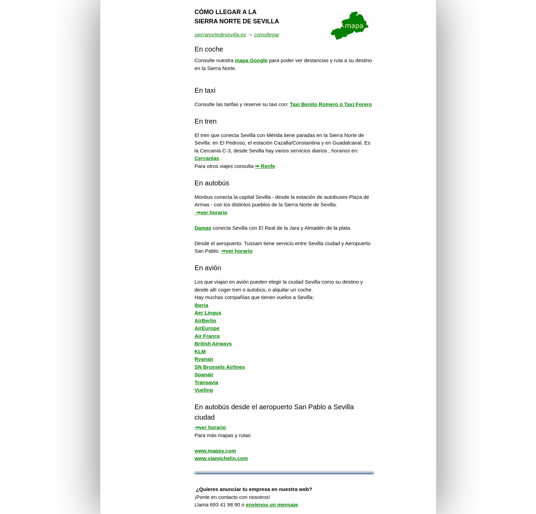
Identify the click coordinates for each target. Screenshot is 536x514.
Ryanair (204, 359)
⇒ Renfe (265, 166)
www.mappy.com (215, 451)
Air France (207, 336)
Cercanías (207, 158)
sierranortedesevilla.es (220, 34)
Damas (203, 228)
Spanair (204, 374)
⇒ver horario (211, 212)
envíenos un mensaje (272, 504)
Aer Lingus (208, 313)
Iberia (201, 305)
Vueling (204, 390)
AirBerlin (205, 320)
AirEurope (207, 328)
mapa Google (251, 60)
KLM (200, 351)
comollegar (266, 34)
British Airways (213, 343)
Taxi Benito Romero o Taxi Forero (331, 104)
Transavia (206, 382)
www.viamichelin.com (221, 458)
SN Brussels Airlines (220, 367)
